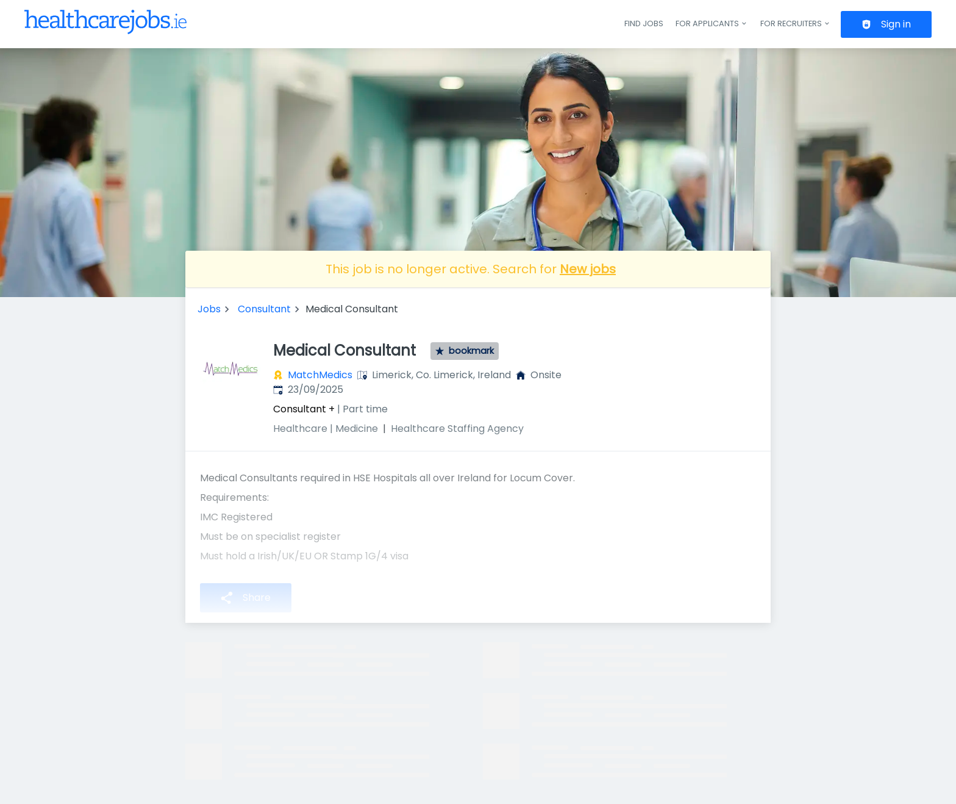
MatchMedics (320, 375)
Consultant (264, 309)
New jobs (588, 269)
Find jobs (643, 23)
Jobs (209, 309)
